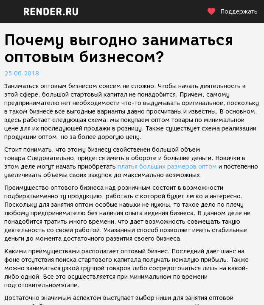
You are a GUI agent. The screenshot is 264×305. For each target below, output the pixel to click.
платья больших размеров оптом (167, 166)
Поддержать (232, 11)
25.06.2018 (21, 73)
